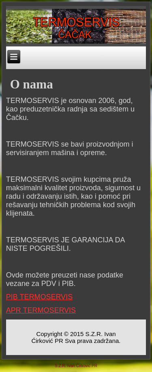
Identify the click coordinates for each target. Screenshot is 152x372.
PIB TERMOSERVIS (39, 297)
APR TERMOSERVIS (41, 310)
